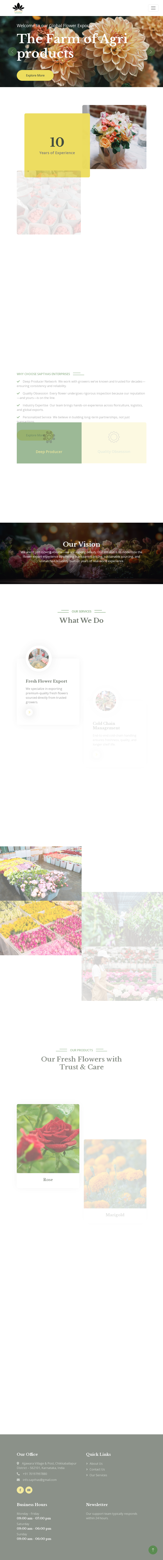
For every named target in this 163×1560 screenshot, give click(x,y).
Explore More (35, 75)
